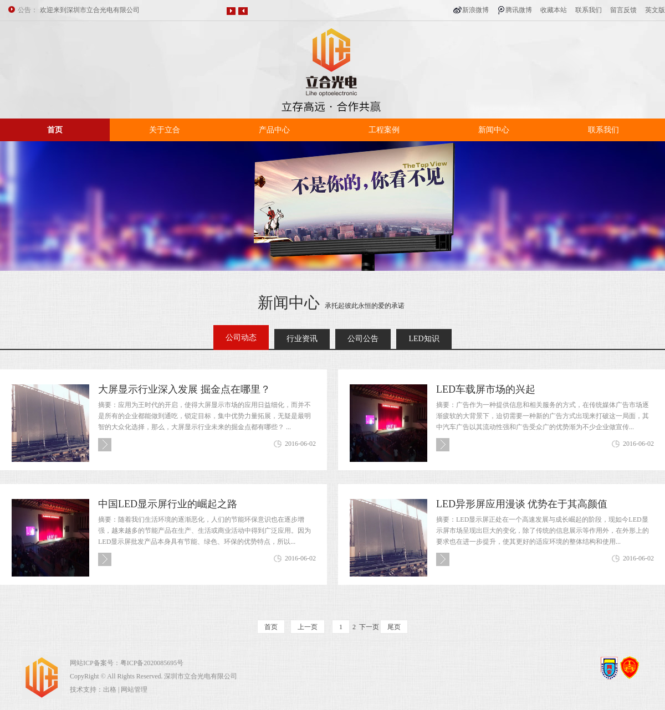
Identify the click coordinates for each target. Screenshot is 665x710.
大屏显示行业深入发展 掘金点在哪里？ (184, 389)
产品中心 (274, 130)
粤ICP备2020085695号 (152, 663)
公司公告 (362, 339)
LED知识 (423, 339)
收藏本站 (553, 10)
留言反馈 (623, 10)
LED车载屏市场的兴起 (485, 389)
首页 (55, 130)
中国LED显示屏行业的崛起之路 (167, 504)
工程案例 (384, 130)
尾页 (394, 627)
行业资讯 (302, 339)
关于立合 (164, 130)
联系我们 (588, 10)
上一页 (308, 627)
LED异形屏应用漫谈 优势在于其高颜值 (522, 504)
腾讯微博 (518, 10)
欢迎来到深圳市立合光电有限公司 (90, 10)
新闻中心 (493, 130)
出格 (109, 689)
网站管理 (134, 689)
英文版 (655, 10)
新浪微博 (475, 10)
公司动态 (241, 337)
